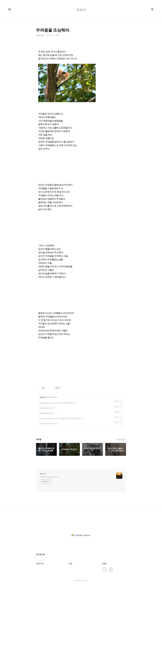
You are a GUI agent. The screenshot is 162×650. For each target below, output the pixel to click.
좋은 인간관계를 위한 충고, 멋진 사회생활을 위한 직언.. (56, 467)
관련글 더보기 (121, 503)
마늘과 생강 (43, 461)
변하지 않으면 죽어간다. (46, 477)
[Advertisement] (81, 57)
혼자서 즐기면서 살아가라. (47, 488)
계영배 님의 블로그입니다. (49, 541)
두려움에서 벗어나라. (46, 472)
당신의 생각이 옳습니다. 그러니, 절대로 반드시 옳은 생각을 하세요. (60, 482)
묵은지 (43, 538)
